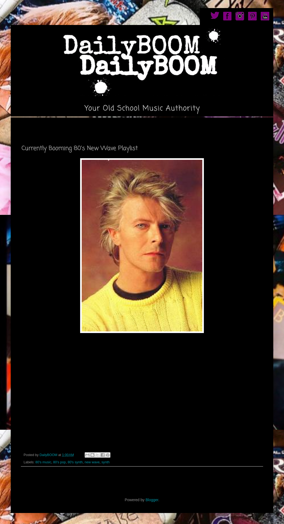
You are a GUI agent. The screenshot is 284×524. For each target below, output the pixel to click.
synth (106, 462)
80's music (43, 462)
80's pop (59, 462)
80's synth (75, 462)
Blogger (151, 500)
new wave (92, 462)
